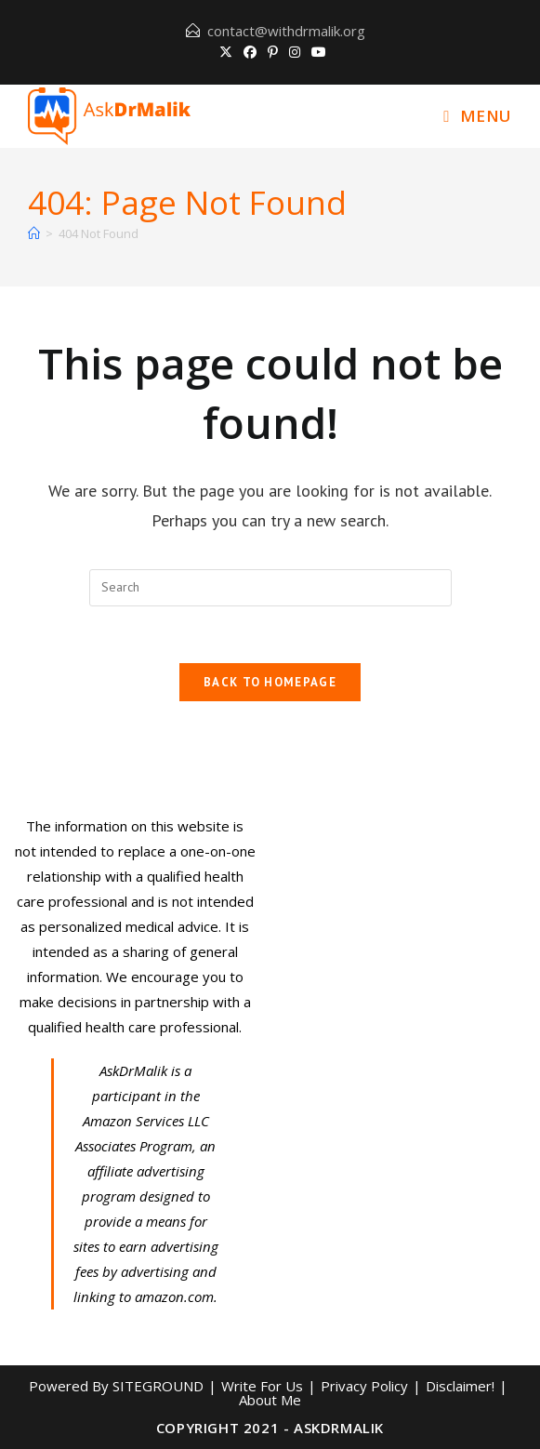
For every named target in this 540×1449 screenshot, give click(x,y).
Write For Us (262, 1385)
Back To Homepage (270, 682)
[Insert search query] (270, 587)
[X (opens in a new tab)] (226, 52)
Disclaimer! (460, 1385)
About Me (270, 1399)
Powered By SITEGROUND (116, 1385)
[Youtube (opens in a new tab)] (316, 52)
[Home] (34, 233)
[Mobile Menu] (477, 115)
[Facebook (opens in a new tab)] (250, 52)
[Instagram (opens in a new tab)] (294, 52)
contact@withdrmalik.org (286, 30)
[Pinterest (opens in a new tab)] (272, 52)
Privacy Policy (364, 1385)
